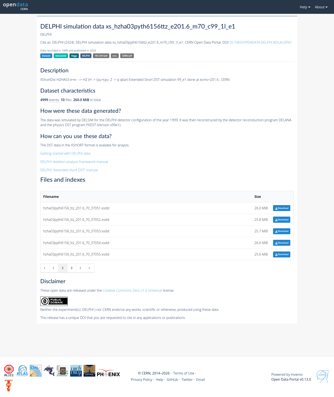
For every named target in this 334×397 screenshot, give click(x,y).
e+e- (115, 55)
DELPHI (86, 55)
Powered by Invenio (287, 374)
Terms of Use (183, 373)
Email (200, 379)
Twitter (187, 379)
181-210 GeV (101, 55)
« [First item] (44, 268)
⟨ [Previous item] (53, 268)
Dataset (46, 55)
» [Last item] (89, 268)
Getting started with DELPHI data (65, 153)
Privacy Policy (141, 379)
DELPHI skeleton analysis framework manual (74, 161)
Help (159, 379)
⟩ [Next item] (80, 268)
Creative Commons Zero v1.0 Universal (132, 290)
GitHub (172, 379)
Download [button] (281, 208)
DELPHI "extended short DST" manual (69, 170)
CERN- (127, 55)
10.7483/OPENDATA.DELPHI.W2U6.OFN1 (260, 42)
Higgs (74, 55)
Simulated (60, 55)
